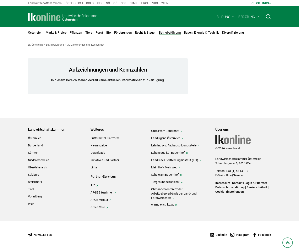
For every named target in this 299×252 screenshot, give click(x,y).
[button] (226, 18)
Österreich (74, 3)
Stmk (133, 3)
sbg (123, 3)
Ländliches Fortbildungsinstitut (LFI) (174, 160)
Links (94, 167)
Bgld (90, 3)
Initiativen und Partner (105, 160)
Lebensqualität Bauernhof (168, 152)
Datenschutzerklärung (230, 187)
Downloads (98, 152)
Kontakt (237, 183)
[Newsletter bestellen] (40, 235)
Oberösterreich (37, 167)
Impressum (222, 183)
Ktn (100, 3)
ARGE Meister (99, 199)
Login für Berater (256, 183)
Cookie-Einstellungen (229, 191)
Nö (108, 3)
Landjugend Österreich (165, 138)
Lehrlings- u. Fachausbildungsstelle (173, 145)
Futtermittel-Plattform (105, 138)
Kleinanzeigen (99, 145)
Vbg (155, 3)
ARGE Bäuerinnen (102, 192)
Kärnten (33, 152)
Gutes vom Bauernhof (165, 131)
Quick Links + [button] (261, 3)
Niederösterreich (38, 160)
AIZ (93, 185)
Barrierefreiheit (257, 187)
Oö (115, 3)
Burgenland (35, 145)
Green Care (98, 207)
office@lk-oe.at (234, 175)
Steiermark (35, 182)
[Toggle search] (268, 18)
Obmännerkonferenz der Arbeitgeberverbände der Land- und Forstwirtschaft (174, 193)
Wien (164, 3)
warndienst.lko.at (162, 204)
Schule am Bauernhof (165, 174)
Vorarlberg (35, 196)
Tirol (145, 3)
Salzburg (33, 174)
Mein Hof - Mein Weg (164, 167)
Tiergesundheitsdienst (165, 182)
